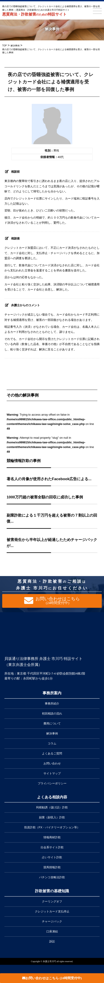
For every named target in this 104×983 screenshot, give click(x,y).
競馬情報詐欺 (52, 867)
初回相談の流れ (52, 713)
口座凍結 (52, 931)
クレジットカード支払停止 (52, 911)
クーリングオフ (52, 901)
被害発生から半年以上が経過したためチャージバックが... (52, 543)
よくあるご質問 (52, 753)
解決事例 (52, 733)
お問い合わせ (52, 763)
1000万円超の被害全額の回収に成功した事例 (45, 497)
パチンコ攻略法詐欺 (52, 877)
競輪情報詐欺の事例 (24, 461)
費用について (52, 723)
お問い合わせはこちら (52, 978)
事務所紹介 (52, 703)
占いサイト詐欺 (52, 857)
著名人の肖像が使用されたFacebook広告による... (49, 479)
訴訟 (52, 941)
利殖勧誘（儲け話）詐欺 (52, 807)
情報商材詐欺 (52, 837)
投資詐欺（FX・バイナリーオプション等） (52, 827)
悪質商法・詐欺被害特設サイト (34, 14)
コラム (52, 743)
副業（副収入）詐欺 (52, 817)
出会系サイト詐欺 (52, 847)
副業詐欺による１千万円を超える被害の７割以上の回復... (52, 518)
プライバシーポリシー (52, 783)
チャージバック (52, 921)
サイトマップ (52, 773)
